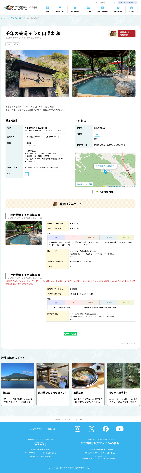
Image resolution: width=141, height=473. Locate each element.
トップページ (5, 18)
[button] (105, 172)
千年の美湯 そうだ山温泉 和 (105, 166)
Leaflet (106, 186)
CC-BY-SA (132, 186)
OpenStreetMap (116, 186)
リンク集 (67, 419)
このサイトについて (81, 419)
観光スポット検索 (16, 18)
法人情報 (57, 419)
